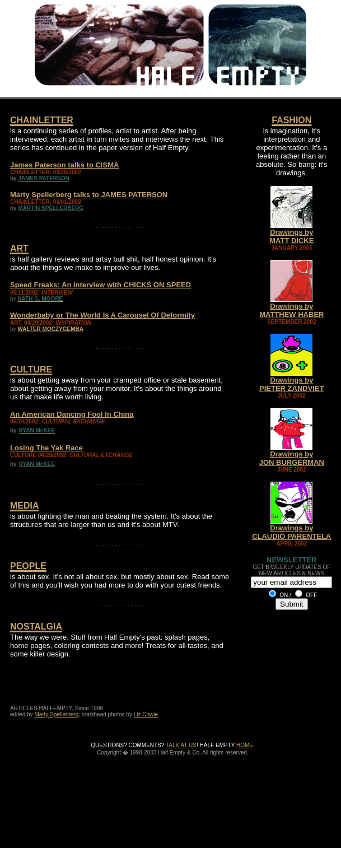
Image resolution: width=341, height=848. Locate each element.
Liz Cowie (146, 714)
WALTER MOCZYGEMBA (50, 329)
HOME (244, 745)
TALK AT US (181, 745)
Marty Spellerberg (56, 714)
